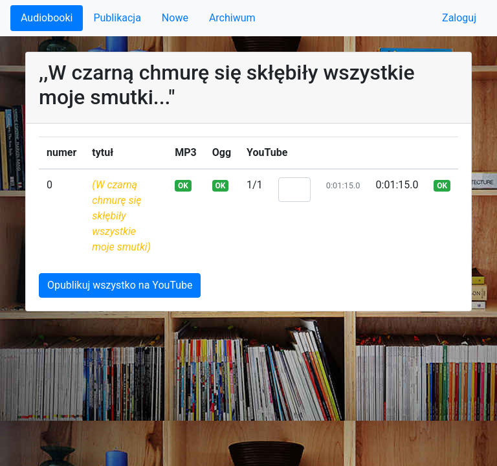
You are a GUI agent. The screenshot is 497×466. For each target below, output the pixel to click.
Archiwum (232, 18)
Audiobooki (46, 18)
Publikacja (116, 18)
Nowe (175, 18)
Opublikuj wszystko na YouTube (119, 285)
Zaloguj (459, 18)
